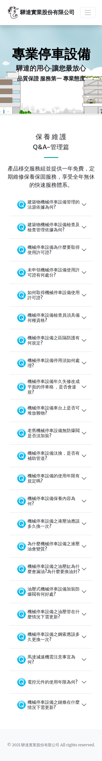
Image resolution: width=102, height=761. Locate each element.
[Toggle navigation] (87, 12)
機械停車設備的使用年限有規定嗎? (47, 478)
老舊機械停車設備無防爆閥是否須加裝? (47, 433)
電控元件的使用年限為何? (46, 682)
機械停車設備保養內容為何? (45, 501)
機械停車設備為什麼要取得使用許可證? (47, 250)
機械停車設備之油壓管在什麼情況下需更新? (47, 614)
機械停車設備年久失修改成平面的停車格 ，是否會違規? (47, 386)
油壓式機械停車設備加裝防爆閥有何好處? (47, 591)
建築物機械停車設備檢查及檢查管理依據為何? (47, 227)
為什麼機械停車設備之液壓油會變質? (47, 546)
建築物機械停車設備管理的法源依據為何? (47, 204)
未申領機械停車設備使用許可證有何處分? (47, 272)
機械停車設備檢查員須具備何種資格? (47, 318)
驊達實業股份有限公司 (41, 12)
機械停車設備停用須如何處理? (47, 363)
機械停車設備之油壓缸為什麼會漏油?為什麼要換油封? (47, 569)
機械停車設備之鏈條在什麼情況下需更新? (47, 705)
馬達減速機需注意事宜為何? (45, 659)
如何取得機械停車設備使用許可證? (47, 295)
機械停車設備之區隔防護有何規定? (47, 340)
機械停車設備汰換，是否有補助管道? (47, 456)
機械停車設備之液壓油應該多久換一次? (47, 524)
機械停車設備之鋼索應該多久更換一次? (47, 637)
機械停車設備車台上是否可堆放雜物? (47, 410)
